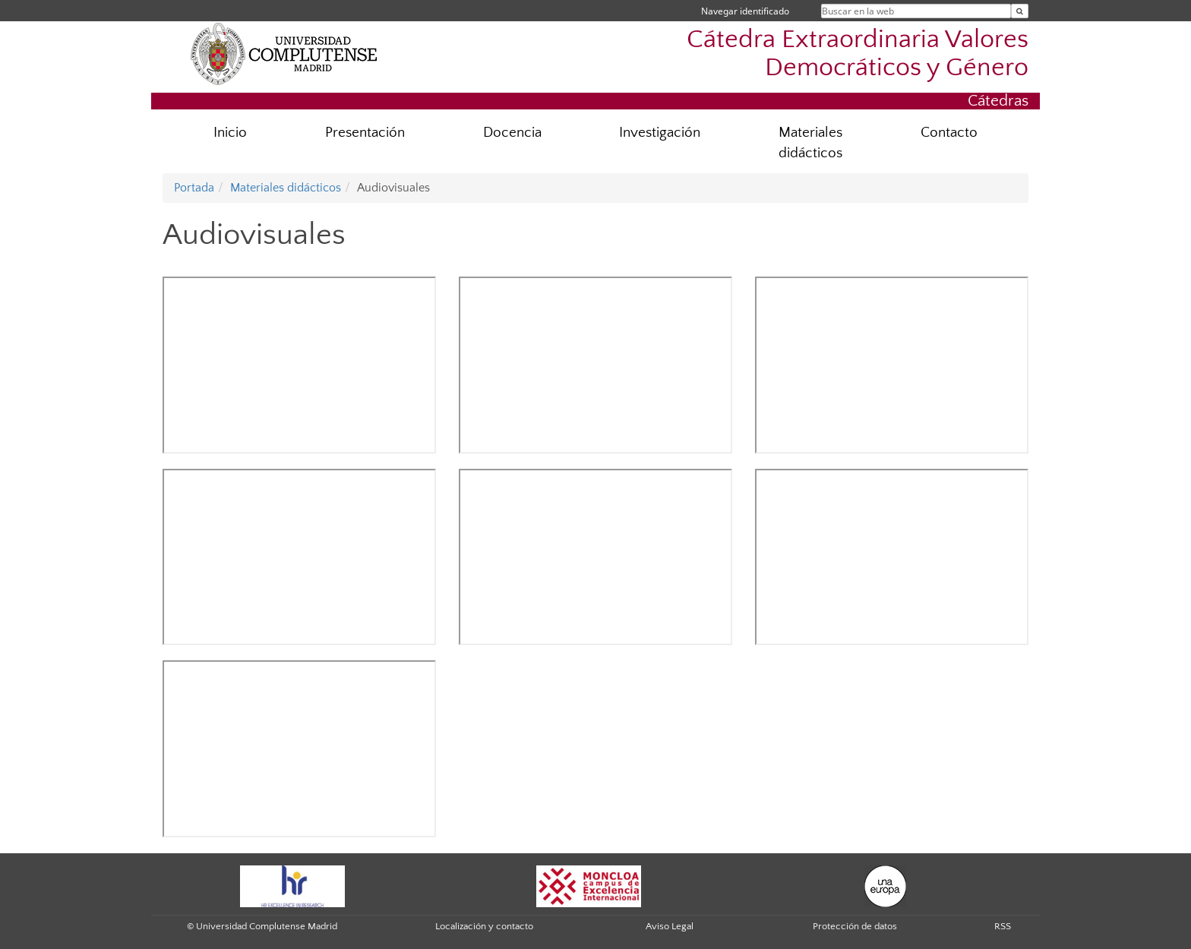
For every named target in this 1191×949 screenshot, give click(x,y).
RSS (1002, 926)
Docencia (512, 133)
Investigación (659, 133)
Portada (194, 188)
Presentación (365, 133)
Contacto (949, 133)
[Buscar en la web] (1019, 11)
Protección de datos (855, 926)
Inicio (230, 133)
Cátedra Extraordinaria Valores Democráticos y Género (857, 54)
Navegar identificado (745, 11)
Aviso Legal (669, 926)
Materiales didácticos (810, 143)
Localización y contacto (484, 926)
